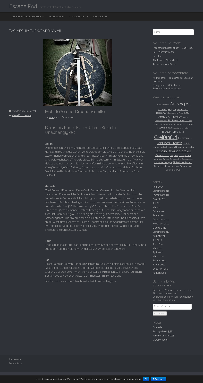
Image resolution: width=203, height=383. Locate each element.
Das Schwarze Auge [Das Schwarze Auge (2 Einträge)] (167, 124)
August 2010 (159, 236)
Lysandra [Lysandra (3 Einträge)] (189, 147)
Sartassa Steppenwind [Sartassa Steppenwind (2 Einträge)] (172, 159)
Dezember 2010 (161, 219)
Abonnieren (159, 313)
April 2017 (158, 186)
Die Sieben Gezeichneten (28, 16)
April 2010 (158, 252)
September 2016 (161, 191)
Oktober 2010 (159, 227)
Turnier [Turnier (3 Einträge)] (183, 166)
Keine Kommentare (21, 115)
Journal (32, 111)
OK (146, 379)
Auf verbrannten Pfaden (164, 64)
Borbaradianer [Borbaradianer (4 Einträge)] (176, 120)
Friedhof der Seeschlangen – (173, 48)
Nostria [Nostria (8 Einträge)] (161, 151)
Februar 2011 (159, 211)
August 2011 (159, 199)
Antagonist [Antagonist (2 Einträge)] (173, 113)
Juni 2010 (158, 244)
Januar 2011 (159, 215)
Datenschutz (15, 363)
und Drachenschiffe (75, 111)
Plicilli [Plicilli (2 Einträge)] (181, 156)
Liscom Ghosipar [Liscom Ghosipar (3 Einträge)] (176, 147)
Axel (51, 117)
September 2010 (161, 232)
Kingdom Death (78, 16)
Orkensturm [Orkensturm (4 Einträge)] (162, 155)
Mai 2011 (157, 207)
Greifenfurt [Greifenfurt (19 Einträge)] (166, 137)
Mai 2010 (157, 248)
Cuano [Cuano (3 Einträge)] (188, 120)
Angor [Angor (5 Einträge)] (172, 109)
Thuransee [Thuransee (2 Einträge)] (174, 166)
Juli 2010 (157, 240)
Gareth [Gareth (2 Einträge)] (181, 132)
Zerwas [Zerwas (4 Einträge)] (176, 169)
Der (158, 56)
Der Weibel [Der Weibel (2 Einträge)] (180, 124)
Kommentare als (163, 335)
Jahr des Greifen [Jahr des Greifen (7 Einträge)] (169, 143)
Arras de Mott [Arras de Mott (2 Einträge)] (184, 113)
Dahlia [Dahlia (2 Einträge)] (155, 124)
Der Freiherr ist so (163, 52)
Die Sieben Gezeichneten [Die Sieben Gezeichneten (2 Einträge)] (178, 128)
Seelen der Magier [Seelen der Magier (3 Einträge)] (163, 162)
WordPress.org (160, 339)
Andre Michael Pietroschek (166, 78)
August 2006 (159, 273)
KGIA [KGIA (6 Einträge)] (186, 143)
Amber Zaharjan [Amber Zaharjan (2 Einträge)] (162, 105)
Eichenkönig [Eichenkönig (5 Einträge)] (170, 131)
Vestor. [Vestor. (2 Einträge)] (168, 170)
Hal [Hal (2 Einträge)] (191, 138)
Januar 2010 (159, 264)
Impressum (15, 359)
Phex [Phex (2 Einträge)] (176, 156)
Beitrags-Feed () (163, 331)
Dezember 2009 (161, 268)
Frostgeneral (159, 85)
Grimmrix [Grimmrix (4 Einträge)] (183, 138)
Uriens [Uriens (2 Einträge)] (190, 166)
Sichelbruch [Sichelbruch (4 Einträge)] (180, 162)
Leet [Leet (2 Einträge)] (165, 147)
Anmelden (158, 327)
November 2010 (161, 223)
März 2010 (158, 256)
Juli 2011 (157, 203)
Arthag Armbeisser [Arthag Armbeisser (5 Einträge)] (170, 116)
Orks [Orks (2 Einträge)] (171, 156)
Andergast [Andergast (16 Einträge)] (180, 103)
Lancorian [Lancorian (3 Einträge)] (158, 147)
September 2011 (161, 195)
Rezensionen (57, 16)
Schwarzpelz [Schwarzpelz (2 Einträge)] (187, 159)
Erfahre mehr (159, 379)
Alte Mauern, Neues (165, 60)
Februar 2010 (159, 260)
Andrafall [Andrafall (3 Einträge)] (162, 109)
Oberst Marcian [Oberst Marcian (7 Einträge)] (179, 151)
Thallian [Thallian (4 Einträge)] (165, 166)
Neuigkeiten (100, 16)
